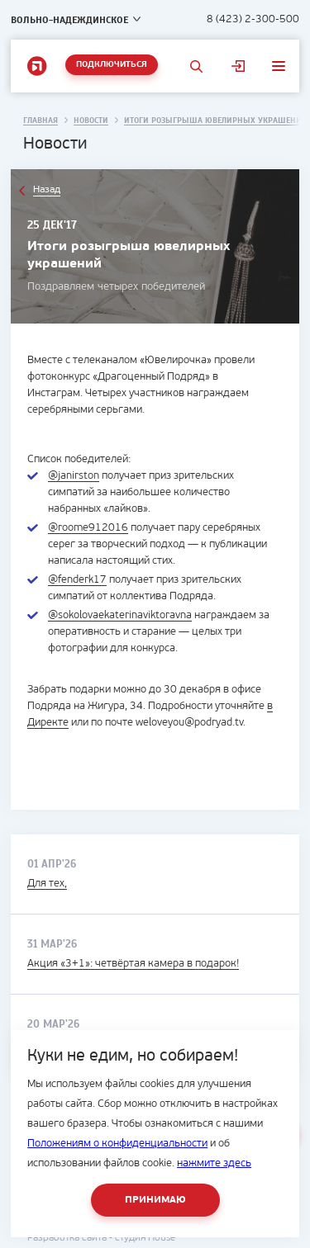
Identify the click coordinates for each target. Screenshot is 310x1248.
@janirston (73, 475)
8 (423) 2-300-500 (253, 19)
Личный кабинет (238, 66)
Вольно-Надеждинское (69, 20)
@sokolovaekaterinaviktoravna (120, 615)
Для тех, (47, 883)
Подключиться (111, 64)
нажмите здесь (214, 1163)
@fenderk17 (77, 579)
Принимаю (155, 1200)
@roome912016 (88, 527)
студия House (145, 1238)
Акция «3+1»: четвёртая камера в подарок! (133, 963)
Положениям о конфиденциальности (117, 1143)
